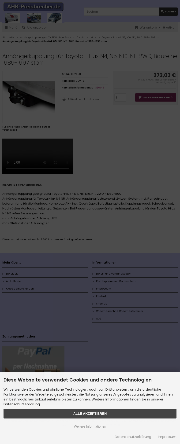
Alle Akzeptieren (90, 413)
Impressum (167, 436)
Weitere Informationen (90, 426)
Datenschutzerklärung (133, 436)
